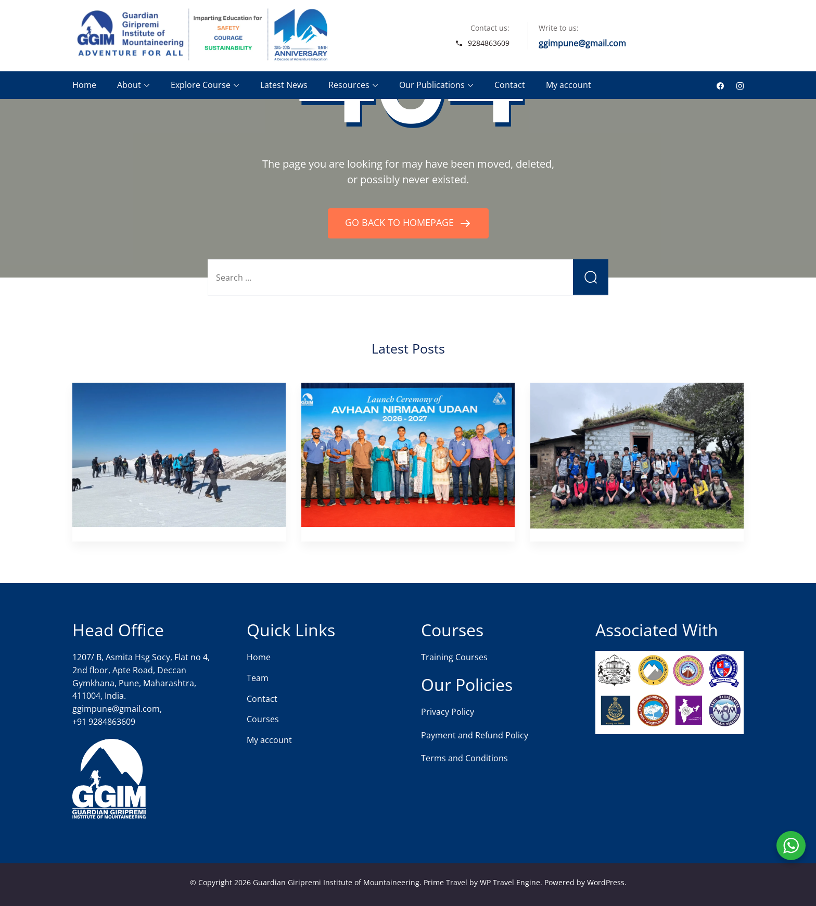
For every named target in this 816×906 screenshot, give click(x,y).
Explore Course (201, 85)
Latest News (284, 85)
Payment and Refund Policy (474, 735)
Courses (263, 719)
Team (258, 678)
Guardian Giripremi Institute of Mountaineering (336, 882)
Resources (348, 85)
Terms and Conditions (464, 758)
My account (568, 85)
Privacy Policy (447, 712)
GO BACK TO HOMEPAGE (400, 222)
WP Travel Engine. (511, 882)
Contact (509, 85)
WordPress (605, 882)
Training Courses (454, 657)
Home (84, 85)
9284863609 (488, 43)
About (129, 85)
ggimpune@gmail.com (582, 43)
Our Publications (432, 85)
